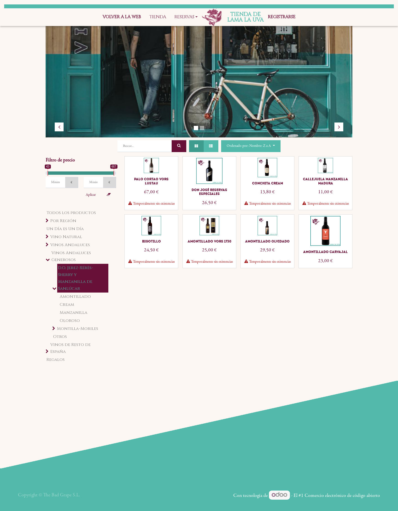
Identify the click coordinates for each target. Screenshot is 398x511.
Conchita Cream (267, 183)
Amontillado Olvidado (267, 241)
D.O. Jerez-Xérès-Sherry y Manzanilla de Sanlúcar (75, 278)
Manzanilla (73, 313)
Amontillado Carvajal (325, 252)
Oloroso (70, 321)
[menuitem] (121, 17)
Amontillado (75, 296)
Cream (67, 304)
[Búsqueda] (179, 146)
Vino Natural (66, 237)
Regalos (55, 360)
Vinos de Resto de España (70, 348)
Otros (60, 337)
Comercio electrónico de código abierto (342, 495)
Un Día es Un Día (65, 229)
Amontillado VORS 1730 (209, 241)
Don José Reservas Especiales (209, 192)
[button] (250, 146)
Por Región (63, 221)
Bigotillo (151, 241)
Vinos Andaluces (70, 245)
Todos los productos (71, 213)
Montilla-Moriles (77, 329)
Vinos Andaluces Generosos (71, 256)
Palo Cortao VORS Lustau (151, 181)
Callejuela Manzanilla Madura (325, 181)
